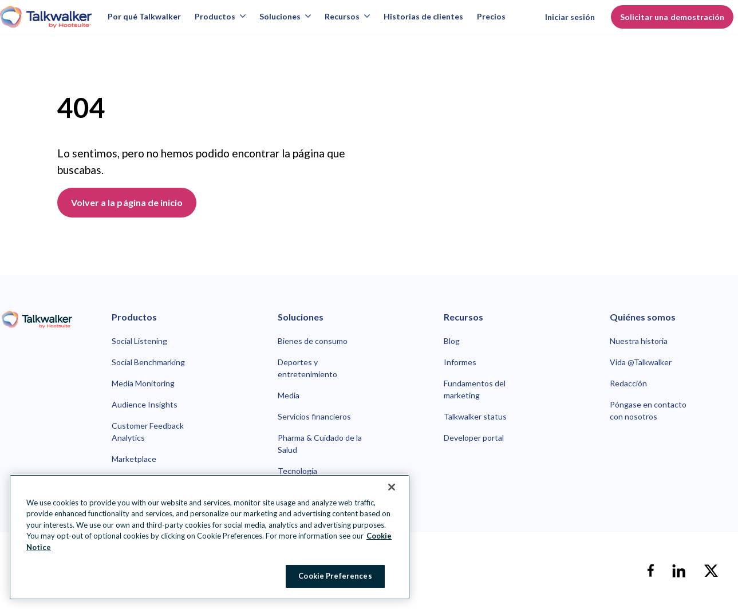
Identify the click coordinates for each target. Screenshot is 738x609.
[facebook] (650, 571)
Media (288, 395)
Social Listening (139, 341)
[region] (209, 537)
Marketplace (134, 459)
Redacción (628, 383)
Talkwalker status (475, 416)
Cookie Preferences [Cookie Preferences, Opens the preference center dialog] (335, 575)
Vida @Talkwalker (641, 362)
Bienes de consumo (313, 341)
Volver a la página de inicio (127, 202)
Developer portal (474, 437)
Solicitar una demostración (672, 17)
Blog (452, 341)
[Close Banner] (391, 487)
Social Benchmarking (148, 362)
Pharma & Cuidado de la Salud (320, 443)
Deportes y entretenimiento (307, 368)
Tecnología (297, 471)
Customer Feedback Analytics (148, 431)
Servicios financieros (314, 416)
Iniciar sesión (570, 17)
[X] (711, 571)
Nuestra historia (639, 341)
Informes (460, 362)
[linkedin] (679, 571)
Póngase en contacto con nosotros (648, 410)
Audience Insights (144, 404)
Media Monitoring (143, 383)
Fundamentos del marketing (475, 389)
